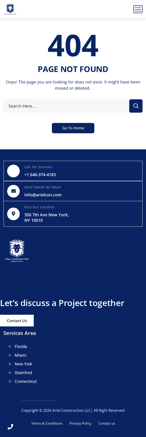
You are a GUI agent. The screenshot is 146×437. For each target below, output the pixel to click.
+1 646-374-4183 (40, 174)
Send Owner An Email (42, 187)
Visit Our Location (39, 207)
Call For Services (38, 167)
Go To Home (73, 128)
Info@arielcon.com (43, 195)
